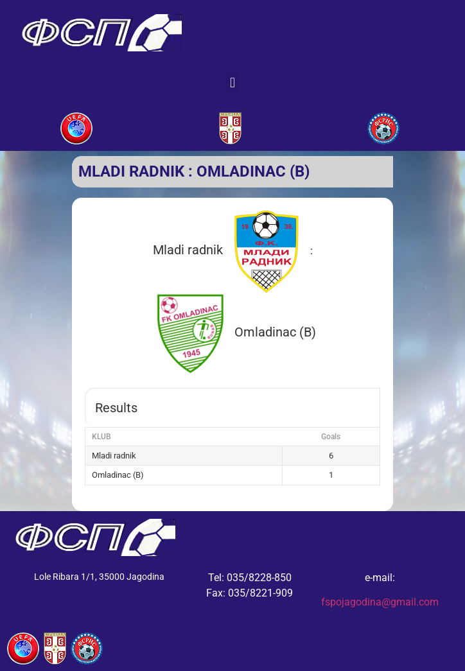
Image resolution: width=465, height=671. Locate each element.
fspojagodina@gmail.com (380, 602)
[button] (232, 82)
